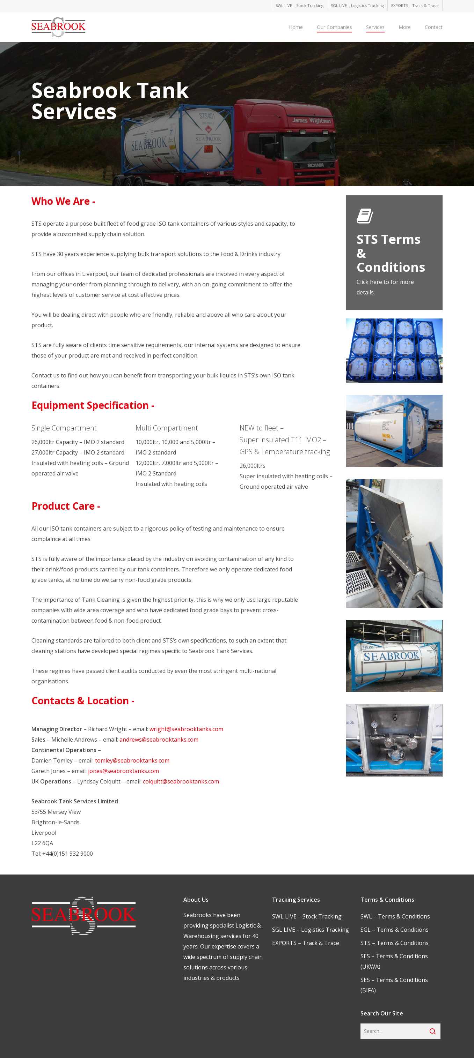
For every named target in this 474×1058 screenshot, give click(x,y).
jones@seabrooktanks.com (123, 771)
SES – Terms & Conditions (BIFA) (394, 985)
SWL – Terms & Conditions (395, 916)
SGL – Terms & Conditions (394, 929)
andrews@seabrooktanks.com (158, 739)
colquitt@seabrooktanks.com (181, 781)
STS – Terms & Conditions (394, 943)
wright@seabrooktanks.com (186, 729)
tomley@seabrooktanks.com (132, 760)
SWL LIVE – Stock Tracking (307, 916)
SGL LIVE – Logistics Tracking (310, 929)
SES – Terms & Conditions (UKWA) (394, 961)
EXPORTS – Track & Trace (305, 943)
